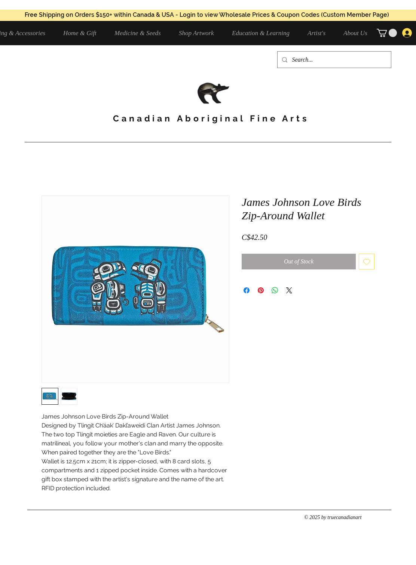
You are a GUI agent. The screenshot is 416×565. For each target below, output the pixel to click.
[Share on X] (289, 290)
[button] (141, 33)
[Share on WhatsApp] (274, 290)
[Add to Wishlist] (366, 261)
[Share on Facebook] (246, 290)
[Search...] (333, 60)
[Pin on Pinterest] (260, 290)
